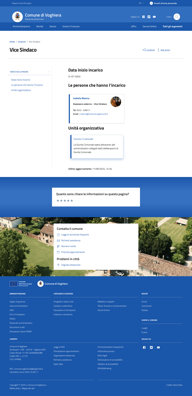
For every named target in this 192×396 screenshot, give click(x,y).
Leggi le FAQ (59, 347)
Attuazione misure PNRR (21, 331)
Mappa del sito (28, 388)
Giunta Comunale (83, 138)
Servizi (52, 26)
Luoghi (144, 328)
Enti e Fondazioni (17, 314)
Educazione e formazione (65, 310)
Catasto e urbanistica (63, 305)
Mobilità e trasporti (106, 301)
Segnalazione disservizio (64, 355)
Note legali (102, 355)
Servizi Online (149, 26)
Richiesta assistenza (63, 359)
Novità (39, 26)
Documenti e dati (17, 327)
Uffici (133, 26)
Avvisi (144, 301)
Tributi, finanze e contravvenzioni (112, 305)
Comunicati (146, 305)
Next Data (177, 385)
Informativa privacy (106, 351)
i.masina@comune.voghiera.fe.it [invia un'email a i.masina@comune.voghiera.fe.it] (93, 114)
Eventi (144, 332)
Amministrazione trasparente (110, 347)
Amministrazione (21, 26)
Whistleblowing (104, 368)
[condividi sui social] (148, 50)
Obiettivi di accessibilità (108, 364)
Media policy (15, 388)
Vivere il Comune (71, 26)
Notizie (145, 310)
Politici (12, 318)
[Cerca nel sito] (177, 16)
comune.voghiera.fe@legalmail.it (28, 368)
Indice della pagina (30, 71)
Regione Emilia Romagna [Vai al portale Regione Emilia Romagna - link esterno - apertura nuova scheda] (21, 3)
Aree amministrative (19, 305)
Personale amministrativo (21, 323)
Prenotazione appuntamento (66, 351)
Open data (58, 364)
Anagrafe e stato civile (63, 301)
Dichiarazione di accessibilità (110, 359)
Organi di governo (17, 301)
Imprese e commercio (63, 314)
